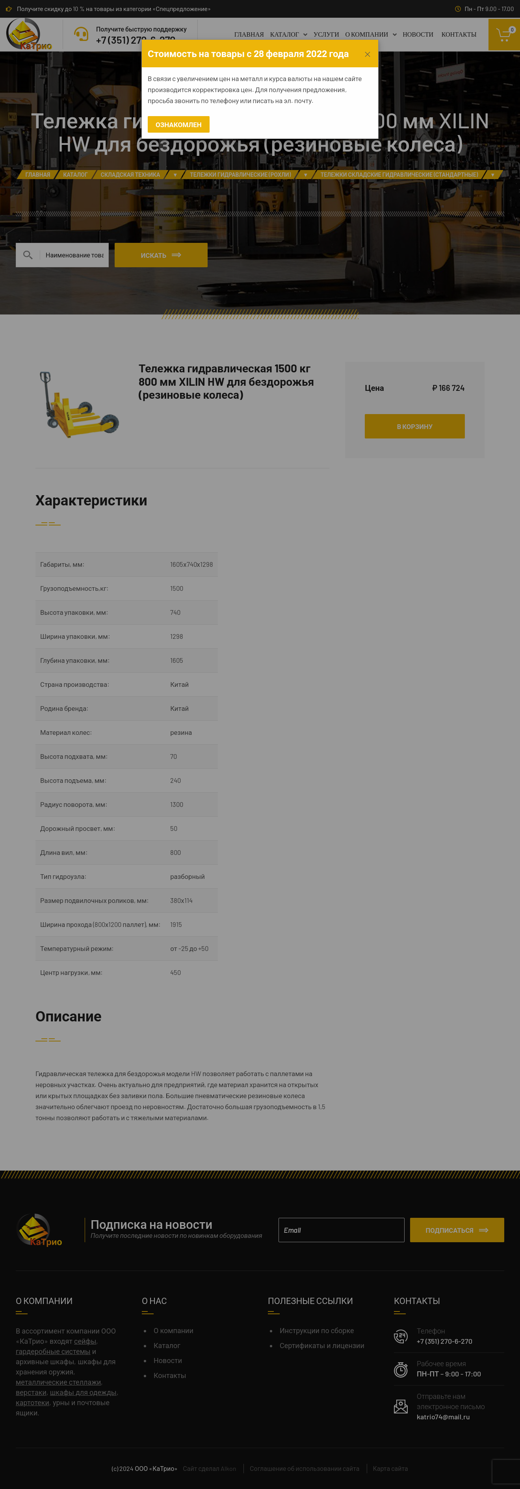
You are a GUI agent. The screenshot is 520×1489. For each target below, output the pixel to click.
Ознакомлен (179, 124)
